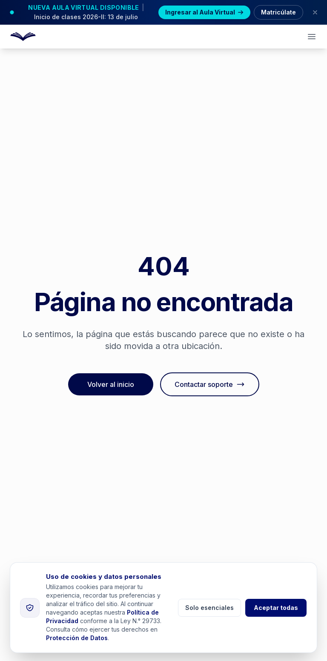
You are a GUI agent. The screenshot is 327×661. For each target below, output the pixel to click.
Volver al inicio (110, 384)
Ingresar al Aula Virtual (204, 12)
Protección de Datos (77, 637)
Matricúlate (278, 12)
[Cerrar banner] (315, 12)
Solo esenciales (209, 607)
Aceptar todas (276, 607)
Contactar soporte (210, 384)
